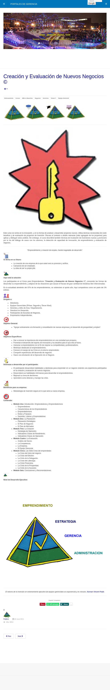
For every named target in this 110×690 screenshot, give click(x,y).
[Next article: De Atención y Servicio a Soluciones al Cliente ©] (20, 636)
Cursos (17, 98)
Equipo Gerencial (63, 98)
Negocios (38, 98)
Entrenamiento (8, 98)
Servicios (46, 98)
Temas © (53, 98)
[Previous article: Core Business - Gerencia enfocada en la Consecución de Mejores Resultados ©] (8, 636)
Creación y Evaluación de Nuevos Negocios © (53, 79)
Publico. (6, 619)
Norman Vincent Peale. (96, 592)
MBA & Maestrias (27, 98)
